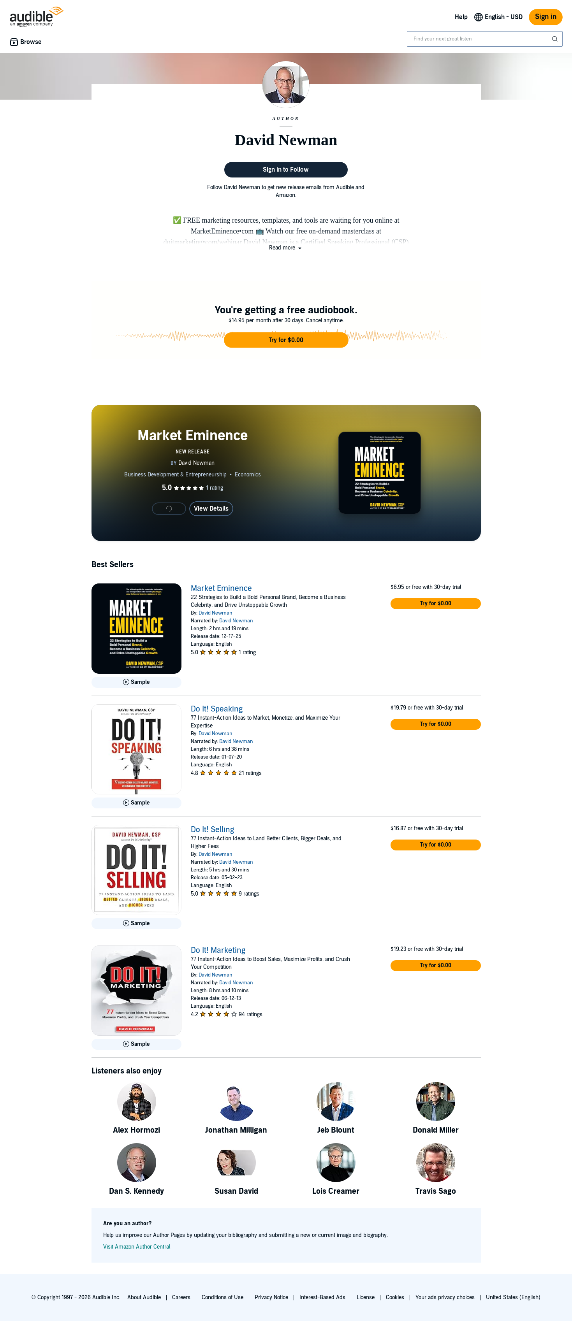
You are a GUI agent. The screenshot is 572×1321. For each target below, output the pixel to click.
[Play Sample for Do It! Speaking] (137, 803)
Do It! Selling (212, 829)
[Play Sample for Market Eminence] (137, 682)
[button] (286, 247)
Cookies (395, 1297)
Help (461, 17)
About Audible (144, 1297)
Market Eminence (221, 588)
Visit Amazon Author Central (136, 1247)
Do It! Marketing (218, 950)
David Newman (215, 613)
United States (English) (513, 1297)
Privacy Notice (271, 1297)
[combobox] (485, 39)
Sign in (545, 17)
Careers (181, 1297)
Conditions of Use (222, 1297)
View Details (211, 509)
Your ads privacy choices (445, 1297)
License (366, 1297)
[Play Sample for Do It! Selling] (137, 923)
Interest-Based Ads (322, 1297)
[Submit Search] (556, 39)
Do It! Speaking (217, 709)
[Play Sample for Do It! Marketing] (137, 1044)
